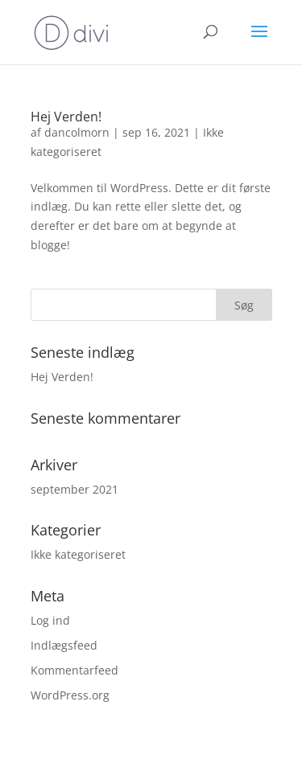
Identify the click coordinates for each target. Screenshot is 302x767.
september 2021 (74, 489)
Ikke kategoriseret (78, 554)
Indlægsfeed (64, 645)
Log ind (50, 620)
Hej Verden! (66, 116)
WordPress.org (70, 695)
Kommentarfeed (74, 670)
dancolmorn (77, 132)
